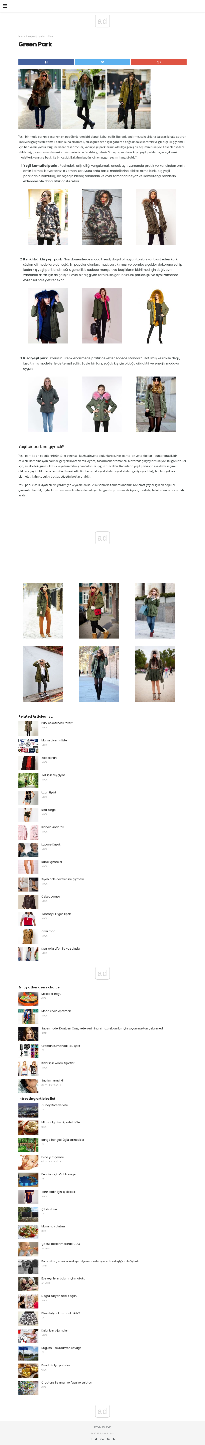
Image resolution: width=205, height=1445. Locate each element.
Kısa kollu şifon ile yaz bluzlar (61, 949)
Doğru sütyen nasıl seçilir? (59, 1296)
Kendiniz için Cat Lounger (58, 1174)
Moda (21, 36)
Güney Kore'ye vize (54, 1105)
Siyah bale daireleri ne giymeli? (62, 879)
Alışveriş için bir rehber (40, 36)
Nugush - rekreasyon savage (61, 1348)
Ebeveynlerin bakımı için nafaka (63, 1278)
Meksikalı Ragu (51, 994)
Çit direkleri (49, 1209)
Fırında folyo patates (55, 1365)
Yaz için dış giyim (53, 775)
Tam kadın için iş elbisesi (58, 1192)
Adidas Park (49, 758)
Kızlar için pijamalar (54, 1331)
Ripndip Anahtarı (52, 827)
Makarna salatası (53, 1226)
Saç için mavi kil (52, 1080)
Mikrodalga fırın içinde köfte (60, 1122)
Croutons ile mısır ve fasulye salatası (66, 1383)
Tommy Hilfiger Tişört (56, 914)
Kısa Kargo (48, 810)
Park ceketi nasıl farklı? (57, 723)
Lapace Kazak (50, 844)
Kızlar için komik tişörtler (57, 1063)
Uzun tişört (48, 792)
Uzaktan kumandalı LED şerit (60, 1046)
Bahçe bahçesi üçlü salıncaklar (62, 1140)
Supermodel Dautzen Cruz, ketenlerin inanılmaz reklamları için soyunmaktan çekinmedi (102, 1028)
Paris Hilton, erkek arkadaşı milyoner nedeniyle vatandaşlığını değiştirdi (90, 1261)
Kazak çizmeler (51, 862)
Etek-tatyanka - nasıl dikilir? (60, 1313)
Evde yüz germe (52, 1157)
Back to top (102, 1426)
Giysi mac (48, 931)
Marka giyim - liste (54, 740)
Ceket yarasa (50, 897)
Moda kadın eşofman (56, 1011)
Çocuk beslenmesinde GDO (60, 1244)
